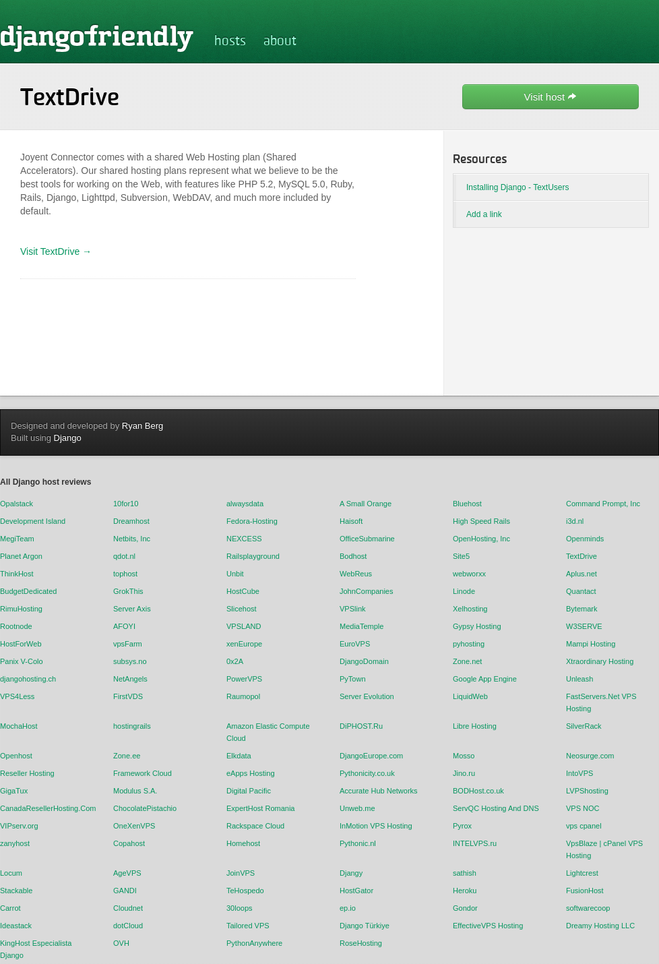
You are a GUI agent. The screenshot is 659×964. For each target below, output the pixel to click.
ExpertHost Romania (260, 808)
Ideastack (16, 926)
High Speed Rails (481, 521)
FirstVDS (128, 696)
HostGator (356, 890)
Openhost (16, 756)
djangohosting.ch (28, 679)
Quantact (581, 591)
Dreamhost (131, 521)
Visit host (550, 96)
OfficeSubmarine (367, 539)
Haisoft (351, 521)
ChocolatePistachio (145, 808)
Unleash (579, 679)
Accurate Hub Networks (379, 791)
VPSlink (353, 609)
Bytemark (581, 609)
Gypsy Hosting (477, 626)
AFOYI (124, 626)
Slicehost (241, 609)
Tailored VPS (248, 926)
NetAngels (130, 679)
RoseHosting (361, 943)
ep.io (348, 908)
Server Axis (132, 609)
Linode (464, 591)
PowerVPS (244, 679)
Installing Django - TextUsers (517, 187)
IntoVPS (579, 773)
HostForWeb (21, 644)
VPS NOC (583, 808)
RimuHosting (21, 609)
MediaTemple (361, 626)
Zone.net (467, 661)
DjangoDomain (364, 661)
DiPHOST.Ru (361, 726)
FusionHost (585, 890)
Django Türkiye (364, 926)
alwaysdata (244, 504)
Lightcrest (582, 873)
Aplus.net (581, 574)
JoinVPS (240, 873)
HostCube (242, 591)
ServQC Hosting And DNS (496, 808)
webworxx (469, 574)
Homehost (243, 843)
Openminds (585, 539)
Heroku (464, 890)
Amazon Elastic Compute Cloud (268, 732)
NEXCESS (244, 539)
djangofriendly (97, 38)
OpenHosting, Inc (481, 539)
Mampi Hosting (590, 644)
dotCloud (128, 926)
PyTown (353, 679)
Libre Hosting (475, 726)
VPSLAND (243, 626)
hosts (230, 42)
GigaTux (14, 791)
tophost (125, 574)
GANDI (125, 890)
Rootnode (16, 626)
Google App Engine (485, 679)
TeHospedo (245, 890)
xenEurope (244, 644)
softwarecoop (588, 908)
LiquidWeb (470, 696)
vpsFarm (127, 644)
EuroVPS (355, 644)
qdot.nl (124, 556)
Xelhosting (470, 609)
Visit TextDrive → (56, 251)
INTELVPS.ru (475, 843)
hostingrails (132, 726)
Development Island (32, 521)
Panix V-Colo (21, 661)
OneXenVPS (134, 826)
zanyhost (15, 843)
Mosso (463, 756)
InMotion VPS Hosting (376, 826)
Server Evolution (367, 696)
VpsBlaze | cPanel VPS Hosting (604, 849)
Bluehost (467, 504)
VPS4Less (17, 696)
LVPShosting (587, 791)
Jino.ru (464, 773)
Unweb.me (357, 808)
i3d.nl (575, 521)
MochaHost (19, 726)
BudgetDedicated (28, 591)
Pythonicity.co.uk (367, 773)
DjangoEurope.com (371, 756)
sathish (464, 873)
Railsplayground (253, 556)
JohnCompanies (367, 591)
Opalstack (16, 504)
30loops (239, 908)
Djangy (351, 873)
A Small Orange (365, 504)
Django (68, 438)
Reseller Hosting (27, 773)
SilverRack (584, 726)
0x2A (234, 661)
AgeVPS (127, 873)
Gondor (465, 908)
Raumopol (243, 696)
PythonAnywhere (254, 943)
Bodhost (353, 556)
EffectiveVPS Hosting (488, 926)
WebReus (356, 574)
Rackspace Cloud (255, 826)
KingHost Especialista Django (35, 949)
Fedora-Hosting (252, 521)
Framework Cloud (142, 773)
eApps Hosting (250, 773)
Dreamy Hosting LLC (600, 926)
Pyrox (462, 826)
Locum (11, 873)
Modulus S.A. (135, 791)
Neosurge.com (590, 756)
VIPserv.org (19, 826)
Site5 (461, 556)
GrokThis (128, 591)
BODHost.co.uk (478, 791)
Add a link (484, 214)
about (279, 42)
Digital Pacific (248, 791)
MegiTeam (17, 539)
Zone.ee (126, 756)
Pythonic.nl (358, 843)
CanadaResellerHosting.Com (46, 808)
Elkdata (238, 756)
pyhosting (468, 644)
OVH (121, 943)
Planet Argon (21, 556)
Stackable (16, 890)
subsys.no (130, 661)
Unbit (235, 574)
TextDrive (581, 556)
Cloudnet (128, 908)
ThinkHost (17, 574)
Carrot (10, 908)
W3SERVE (584, 626)
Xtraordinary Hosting (599, 661)
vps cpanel (584, 826)
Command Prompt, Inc (603, 504)
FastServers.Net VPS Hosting (601, 702)
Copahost (129, 843)
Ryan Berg (142, 426)
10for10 (125, 504)
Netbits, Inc (131, 539)
